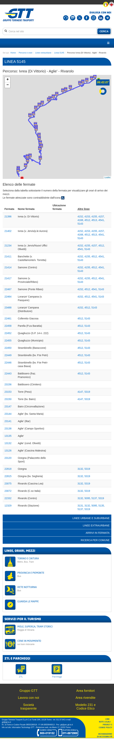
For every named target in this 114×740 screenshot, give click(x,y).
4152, (80, 216)
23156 (7, 384)
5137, (94, 498)
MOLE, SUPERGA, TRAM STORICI (63, 628)
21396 (7, 216)
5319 (87, 391)
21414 (7, 267)
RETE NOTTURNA (63, 589)
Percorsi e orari (25, 53)
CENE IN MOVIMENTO (63, 642)
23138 (7, 428)
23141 (7, 421)
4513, (94, 220)
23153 (7, 391)
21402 (7, 231)
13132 (7, 443)
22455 (7, 340)
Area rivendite (85, 697)
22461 (7, 318)
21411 (7, 256)
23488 (7, 307)
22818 (7, 468)
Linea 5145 (59, 53)
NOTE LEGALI (105, 721)
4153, (87, 216)
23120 (7, 457)
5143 (80, 223)
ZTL (21, 676)
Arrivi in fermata (98, 532)
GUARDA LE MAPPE (28, 601)
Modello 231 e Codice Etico (85, 706)
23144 (7, 413)
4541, (101, 220)
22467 (7, 289)
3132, (80, 468)
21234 (7, 245)
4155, (94, 216)
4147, (80, 391)
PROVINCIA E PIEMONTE (63, 574)
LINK (108, 719)
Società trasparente (28, 706)
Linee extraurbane (43, 53)
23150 (7, 399)
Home (13, 53)
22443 (7, 373)
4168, (80, 220)
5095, (87, 498)
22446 (7, 362)
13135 (7, 435)
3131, (80, 505)
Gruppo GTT (29, 691)
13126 (7, 450)
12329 (7, 505)
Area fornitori (85, 691)
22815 (7, 476)
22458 (7, 325)
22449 (7, 355)
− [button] (7, 85)
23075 (7, 483)
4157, (101, 216)
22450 (7, 347)
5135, (101, 505)
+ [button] (7, 79)
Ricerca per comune (95, 540)
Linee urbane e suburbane (91, 518)
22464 (7, 296)
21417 (7, 278)
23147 (7, 406)
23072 (7, 490)
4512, (87, 220)
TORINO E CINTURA (63, 560)
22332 (7, 498)
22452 (7, 333)
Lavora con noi (28, 697)
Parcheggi (57, 676)
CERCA (104, 31)
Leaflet (107, 177)
